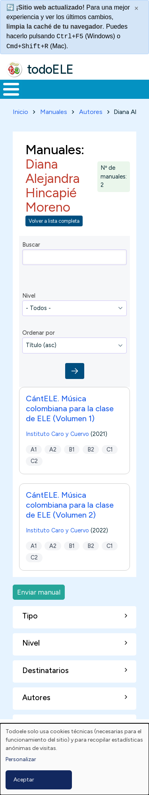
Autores (91, 112)
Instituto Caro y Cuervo (57, 434)
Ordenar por (38, 332)
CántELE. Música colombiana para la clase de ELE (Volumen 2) (70, 505)
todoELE (50, 69)
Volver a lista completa (54, 221)
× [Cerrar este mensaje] (136, 8)
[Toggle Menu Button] (11, 89)
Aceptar (24, 779)
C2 (34, 461)
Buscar (31, 244)
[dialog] (74, 759)
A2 (52, 449)
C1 (109, 449)
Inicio (20, 112)
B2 (90, 449)
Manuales (53, 112)
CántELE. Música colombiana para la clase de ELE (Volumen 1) (70, 408)
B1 (72, 449)
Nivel (28, 295)
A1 (34, 449)
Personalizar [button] (21, 759)
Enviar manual (38, 592)
